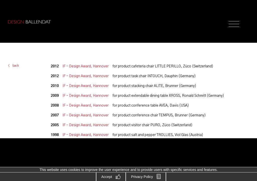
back (16, 65)
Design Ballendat (29, 22)
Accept (106, 177)
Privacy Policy (142, 177)
